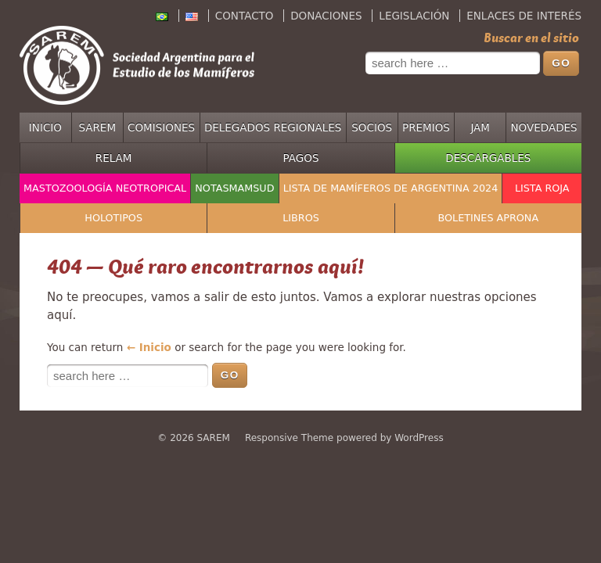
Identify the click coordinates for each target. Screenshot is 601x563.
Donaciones (326, 15)
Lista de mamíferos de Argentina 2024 (390, 188)
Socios (371, 127)
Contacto (244, 15)
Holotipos (113, 218)
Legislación (414, 15)
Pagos (301, 158)
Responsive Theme (289, 437)
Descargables (488, 158)
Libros (301, 218)
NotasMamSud (234, 188)
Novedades (544, 127)
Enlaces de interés (523, 15)
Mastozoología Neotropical (104, 188)
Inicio (45, 127)
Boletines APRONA (488, 218)
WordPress (418, 437)
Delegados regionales (273, 127)
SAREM (97, 127)
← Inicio (149, 347)
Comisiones (161, 127)
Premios (426, 127)
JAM (480, 127)
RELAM (113, 158)
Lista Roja (542, 188)
